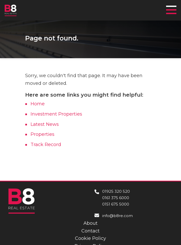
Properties (42, 134)
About (90, 223)
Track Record (46, 144)
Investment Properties (56, 114)
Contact (90, 231)
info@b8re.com (117, 215)
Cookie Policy (90, 238)
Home (38, 104)
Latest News (45, 124)
